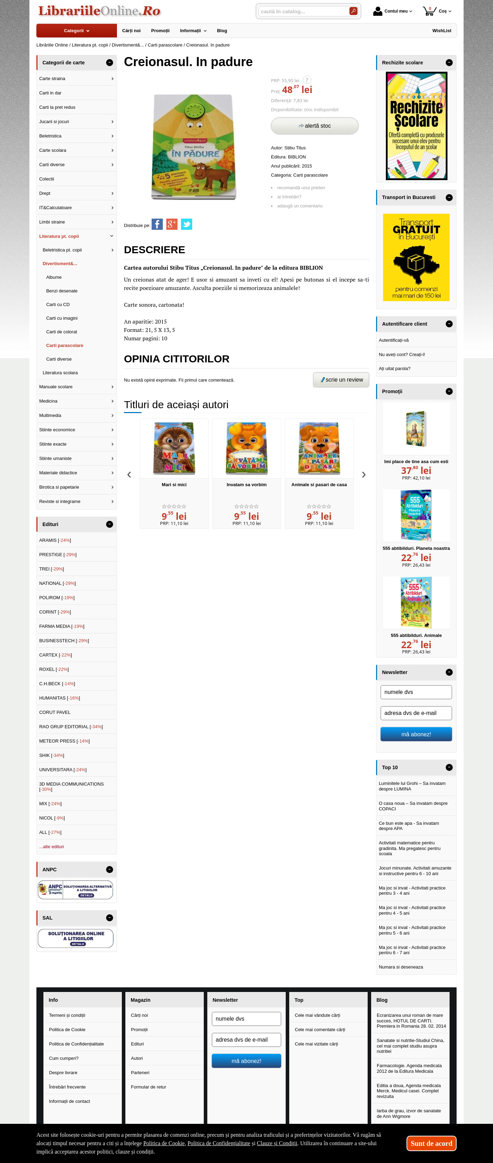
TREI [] (51, 569)
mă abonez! (416, 734)
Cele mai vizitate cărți (316, 1044)
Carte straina (52, 78)
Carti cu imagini (62, 318)
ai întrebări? (289, 196)
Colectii (46, 179)
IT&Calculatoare (55, 207)
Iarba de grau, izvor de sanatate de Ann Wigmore (409, 1113)
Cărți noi (139, 1015)
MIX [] (50, 803)
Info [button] (53, 1000)
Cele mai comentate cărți (320, 1029)
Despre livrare (63, 1072)
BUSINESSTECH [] (64, 640)
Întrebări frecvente (67, 1087)
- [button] (109, 62)
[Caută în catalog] (353, 11)
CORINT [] (55, 612)
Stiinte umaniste (55, 458)
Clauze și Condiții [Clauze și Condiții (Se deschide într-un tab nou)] (277, 1143)
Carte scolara (52, 150)
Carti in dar (50, 92)
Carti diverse (52, 164)
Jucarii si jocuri (54, 121)
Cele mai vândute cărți (317, 1015)
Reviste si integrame (60, 501)
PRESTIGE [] (58, 554)
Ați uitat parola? (394, 368)
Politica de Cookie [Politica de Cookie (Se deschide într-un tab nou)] (164, 1143)
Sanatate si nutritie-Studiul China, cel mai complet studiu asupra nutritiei (410, 1046)
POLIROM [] (57, 597)
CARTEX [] (55, 655)
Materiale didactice (58, 472)
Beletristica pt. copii (62, 250)
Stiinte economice (57, 429)
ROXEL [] (54, 669)
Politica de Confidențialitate (76, 1044)
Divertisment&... (60, 263)
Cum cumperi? (64, 1058)
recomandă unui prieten (301, 187)
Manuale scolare (55, 386)
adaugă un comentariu (299, 205)
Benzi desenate (62, 290)
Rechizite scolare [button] (402, 62)
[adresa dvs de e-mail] (416, 713)
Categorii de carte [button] (63, 62)
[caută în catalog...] (301, 11)
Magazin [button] (140, 1000)
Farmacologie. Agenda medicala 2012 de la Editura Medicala (409, 1068)
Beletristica (50, 136)
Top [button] (298, 1000)
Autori (137, 1058)
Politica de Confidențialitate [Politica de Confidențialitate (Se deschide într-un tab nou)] (218, 1143)
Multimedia (50, 415)
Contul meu (390, 11)
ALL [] (50, 832)
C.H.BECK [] (57, 683)
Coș (435, 11)
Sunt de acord (431, 1143)
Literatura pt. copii (59, 236)
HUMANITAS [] (59, 698)
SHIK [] (51, 755)
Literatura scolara (60, 372)
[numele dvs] (416, 692)
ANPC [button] (49, 869)
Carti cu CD (58, 304)
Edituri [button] (50, 524)
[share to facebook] (157, 224)
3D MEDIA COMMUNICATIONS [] (71, 786)
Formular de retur (148, 1087)
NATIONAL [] (57, 583)
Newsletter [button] (394, 672)
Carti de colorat (61, 331)
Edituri (137, 1044)
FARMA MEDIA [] (61, 626)
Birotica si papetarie (59, 487)
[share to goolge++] (172, 224)
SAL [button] (47, 918)
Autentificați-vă (394, 340)
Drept (44, 193)
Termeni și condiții (67, 1015)
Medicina (48, 401)
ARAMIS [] (55, 540)
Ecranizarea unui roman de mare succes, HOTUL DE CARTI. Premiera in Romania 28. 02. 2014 (411, 1021)
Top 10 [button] (390, 767)
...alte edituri (51, 846)
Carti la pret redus (57, 107)
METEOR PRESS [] (64, 741)
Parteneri (140, 1072)
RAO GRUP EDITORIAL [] (71, 726)
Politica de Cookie (67, 1029)
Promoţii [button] (392, 391)
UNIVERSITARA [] (63, 769)
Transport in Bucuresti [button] (409, 197)
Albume (54, 277)
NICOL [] (52, 818)
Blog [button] (382, 1000)
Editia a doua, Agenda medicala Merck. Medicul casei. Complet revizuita (409, 1091)
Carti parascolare (310, 175)
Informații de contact (69, 1101)
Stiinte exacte (53, 444)
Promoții (139, 1029)
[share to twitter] (186, 224)
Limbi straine (52, 222)
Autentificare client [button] (404, 324)
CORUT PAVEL (55, 712)
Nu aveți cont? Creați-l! (402, 354)
